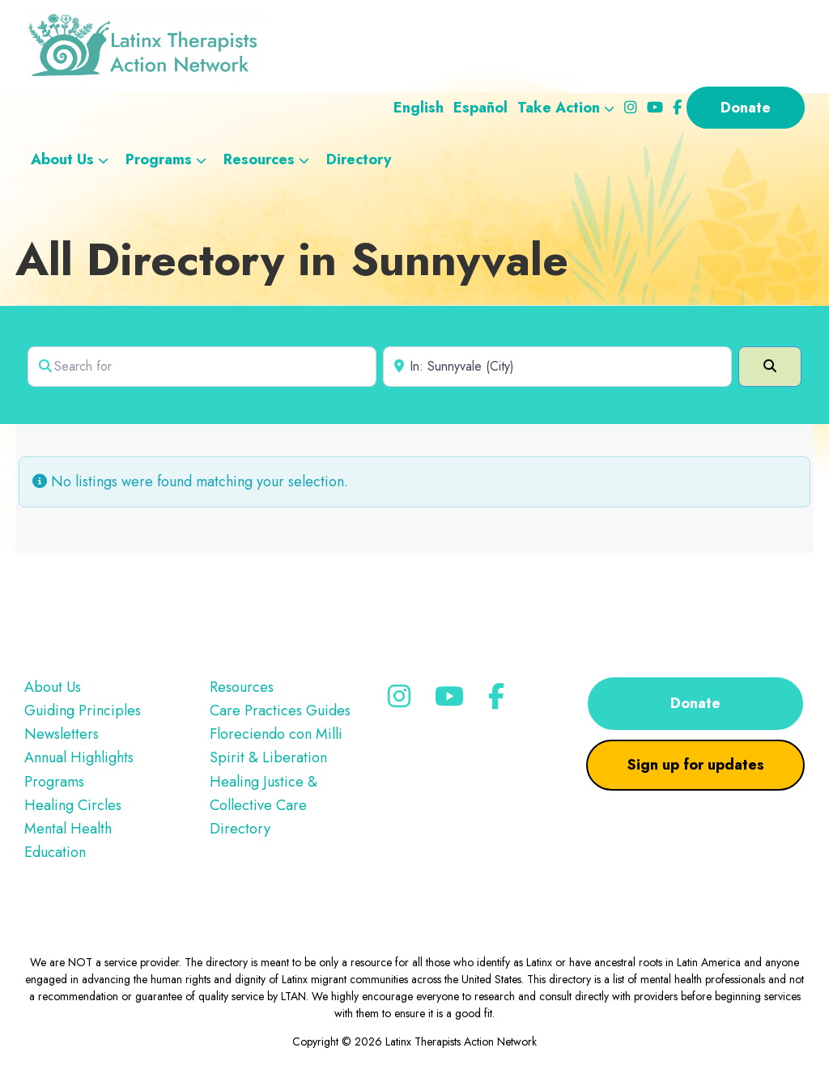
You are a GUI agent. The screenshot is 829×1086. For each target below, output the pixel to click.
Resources (242, 687)
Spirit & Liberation (268, 757)
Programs (54, 781)
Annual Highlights (79, 757)
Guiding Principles (82, 710)
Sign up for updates (695, 764)
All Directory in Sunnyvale (291, 259)
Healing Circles (72, 805)
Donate (695, 703)
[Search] (769, 366)
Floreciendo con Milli (276, 734)
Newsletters (61, 734)
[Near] (557, 366)
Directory (240, 828)
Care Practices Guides (280, 710)
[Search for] (202, 366)
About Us (52, 687)
